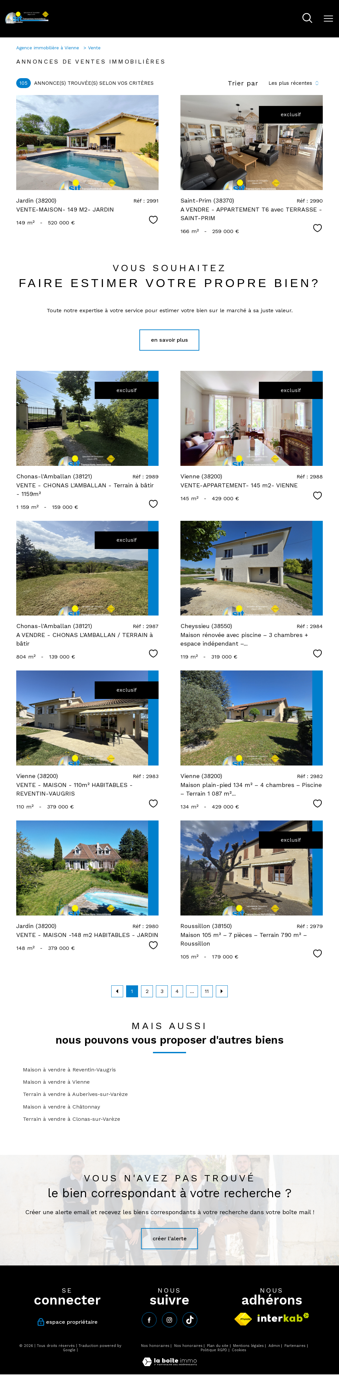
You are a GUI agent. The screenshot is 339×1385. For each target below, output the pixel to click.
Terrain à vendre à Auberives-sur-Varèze (75, 1094)
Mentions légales (248, 1346)
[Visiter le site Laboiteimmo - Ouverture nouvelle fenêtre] (169, 1364)
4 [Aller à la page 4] (177, 991)
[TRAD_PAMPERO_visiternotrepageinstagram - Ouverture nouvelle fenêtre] (169, 1319)
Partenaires (295, 1346)
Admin (274, 1346)
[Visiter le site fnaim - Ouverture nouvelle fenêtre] (243, 1319)
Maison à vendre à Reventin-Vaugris (69, 1069)
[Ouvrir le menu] (328, 18)
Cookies (239, 1350)
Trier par (243, 83)
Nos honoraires (155, 1346)
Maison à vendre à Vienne (56, 1082)
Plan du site (217, 1346)
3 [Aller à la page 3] (162, 991)
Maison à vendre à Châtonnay (61, 1107)
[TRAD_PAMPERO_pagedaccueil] (27, 22)
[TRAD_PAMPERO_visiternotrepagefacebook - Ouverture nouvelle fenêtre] (149, 1319)
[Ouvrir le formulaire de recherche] (307, 19)
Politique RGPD (214, 1350)
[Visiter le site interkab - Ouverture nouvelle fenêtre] (283, 1317)
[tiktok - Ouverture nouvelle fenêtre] (189, 1319)
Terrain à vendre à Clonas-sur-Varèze (71, 1119)
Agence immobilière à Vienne (48, 47)
